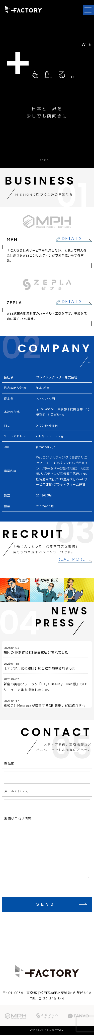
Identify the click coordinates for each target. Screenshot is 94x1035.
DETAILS (72, 238)
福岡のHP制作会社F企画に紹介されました (46, 650)
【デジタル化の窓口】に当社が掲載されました (46, 666)
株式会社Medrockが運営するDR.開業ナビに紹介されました (46, 706)
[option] (47, 590)
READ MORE (71, 559)
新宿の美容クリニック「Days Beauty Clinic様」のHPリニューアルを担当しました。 (46, 684)
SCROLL (47, 160)
